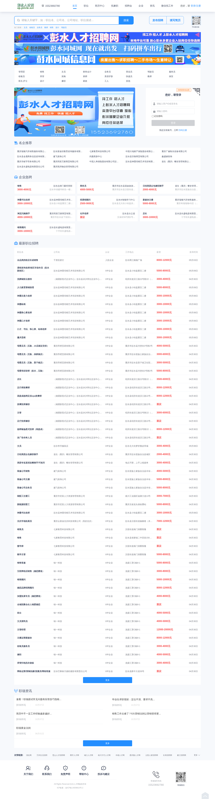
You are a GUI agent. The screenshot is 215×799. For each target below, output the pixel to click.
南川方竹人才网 (104, 755)
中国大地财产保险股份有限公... (140, 151)
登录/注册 (196, 5)
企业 (141, 5)
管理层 (22, 72)
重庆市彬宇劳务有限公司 (28, 161)
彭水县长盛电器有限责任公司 (30, 166)
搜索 (126, 20)
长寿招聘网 (167, 755)
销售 (51, 27)
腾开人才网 (74, 755)
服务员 (172, 72)
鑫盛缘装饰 (167, 156)
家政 (85, 81)
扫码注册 (183, 130)
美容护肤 (109, 76)
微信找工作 (167, 5)
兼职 (64, 81)
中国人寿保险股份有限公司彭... (103, 161)
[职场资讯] (21, 705)
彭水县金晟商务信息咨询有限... (31, 156)
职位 (86, 5)
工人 (107, 81)
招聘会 (128, 5)
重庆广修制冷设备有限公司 (174, 151)
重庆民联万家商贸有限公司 (65, 161)
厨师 (85, 76)
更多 (107, 680)
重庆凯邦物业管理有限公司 (65, 166)
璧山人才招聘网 (58, 755)
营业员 (129, 72)
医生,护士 (23, 81)
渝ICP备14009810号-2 (74, 788)
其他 (128, 81)
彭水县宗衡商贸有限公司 (137, 156)
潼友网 (29, 755)
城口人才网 (88, 755)
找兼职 (114, 5)
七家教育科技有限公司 (99, 151)
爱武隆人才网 (135, 755)
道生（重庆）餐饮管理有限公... (176, 161)
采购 (64, 76)
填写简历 (175, 20)
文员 (25, 27)
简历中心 (100, 5)
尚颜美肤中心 (95, 156)
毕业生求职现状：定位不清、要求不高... (133, 699)
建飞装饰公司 (59, 156)
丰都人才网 (120, 755)
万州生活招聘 (42, 755)
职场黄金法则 (23, 728)
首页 (74, 5)
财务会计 (87, 72)
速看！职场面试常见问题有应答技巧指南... (38, 699)
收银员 (32, 27)
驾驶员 (64, 27)
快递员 (129, 76)
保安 (171, 76)
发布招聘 (157, 20)
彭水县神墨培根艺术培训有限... (140, 161)
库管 (42, 76)
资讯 (152, 5)
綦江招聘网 (181, 755)
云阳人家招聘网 (151, 755)
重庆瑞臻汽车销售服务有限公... (31, 151)
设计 (57, 27)
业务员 (39, 27)
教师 (46, 27)
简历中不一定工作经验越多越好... (34, 713)
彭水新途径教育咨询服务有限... (67, 151)
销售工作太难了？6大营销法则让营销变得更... (136, 713)
